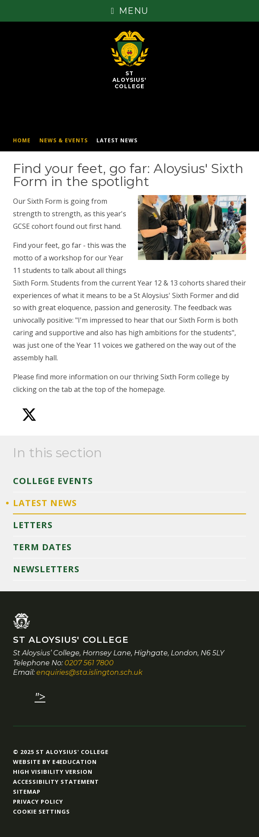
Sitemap (27, 791)
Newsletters (46, 569)
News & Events (63, 140)
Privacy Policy (38, 801)
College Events (53, 481)
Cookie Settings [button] (41, 811)
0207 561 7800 (89, 663)
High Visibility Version (53, 772)
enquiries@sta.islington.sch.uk (89, 672)
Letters (33, 525)
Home (22, 140)
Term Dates (42, 547)
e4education (74, 762)
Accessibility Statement (56, 782)
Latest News (116, 140)
